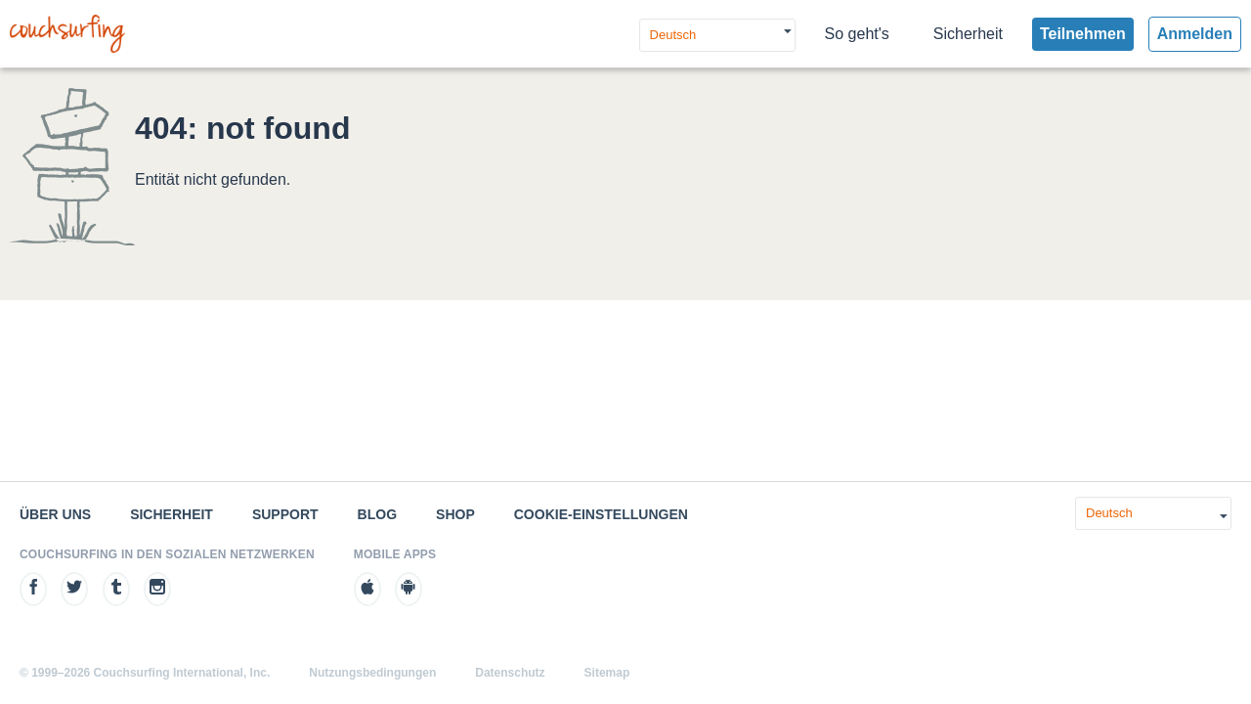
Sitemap (607, 673)
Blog (377, 514)
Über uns (55, 514)
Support (285, 514)
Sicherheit (968, 33)
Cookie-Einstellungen (601, 514)
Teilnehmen (1083, 33)
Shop (455, 514)
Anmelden (1194, 33)
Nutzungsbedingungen (372, 673)
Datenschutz (509, 673)
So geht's (857, 33)
